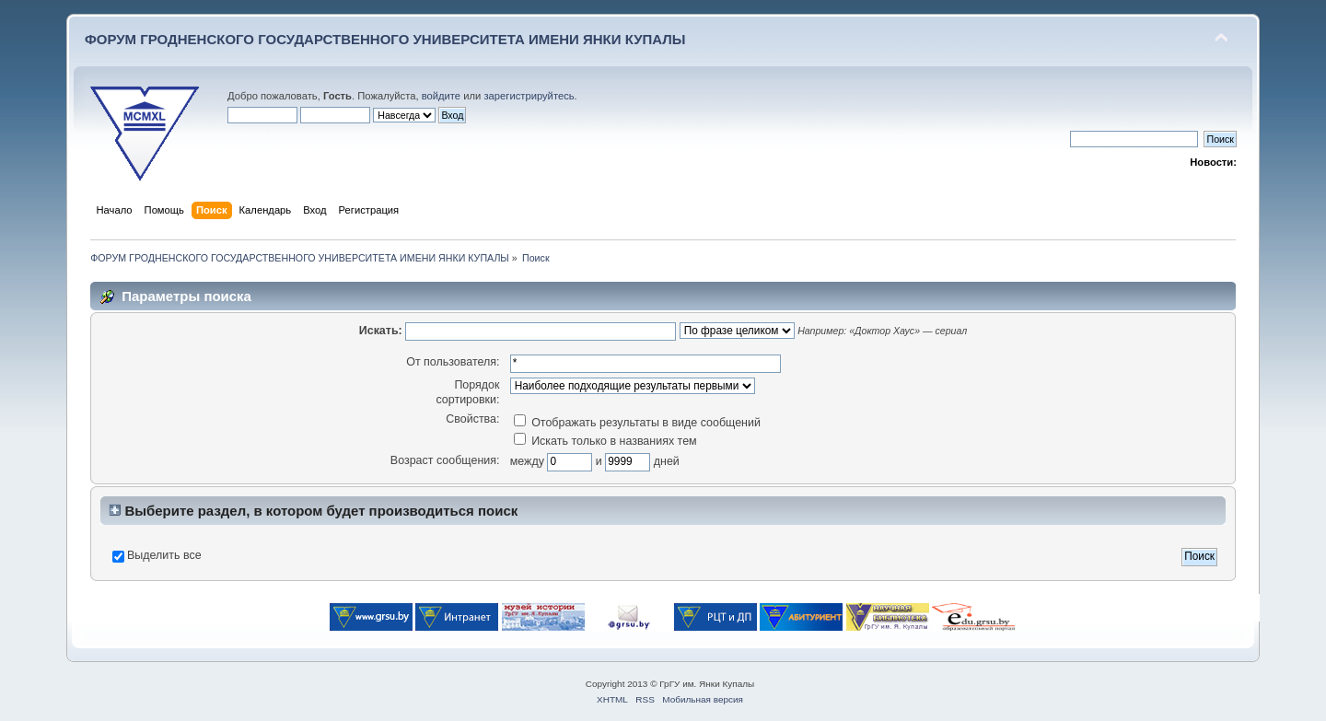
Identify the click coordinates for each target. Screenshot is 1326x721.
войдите (441, 95)
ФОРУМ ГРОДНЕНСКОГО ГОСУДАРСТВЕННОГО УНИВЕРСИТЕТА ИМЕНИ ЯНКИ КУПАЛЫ (385, 39)
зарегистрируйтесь (528, 95)
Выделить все (164, 555)
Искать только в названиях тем (605, 441)
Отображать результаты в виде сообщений (637, 422)
